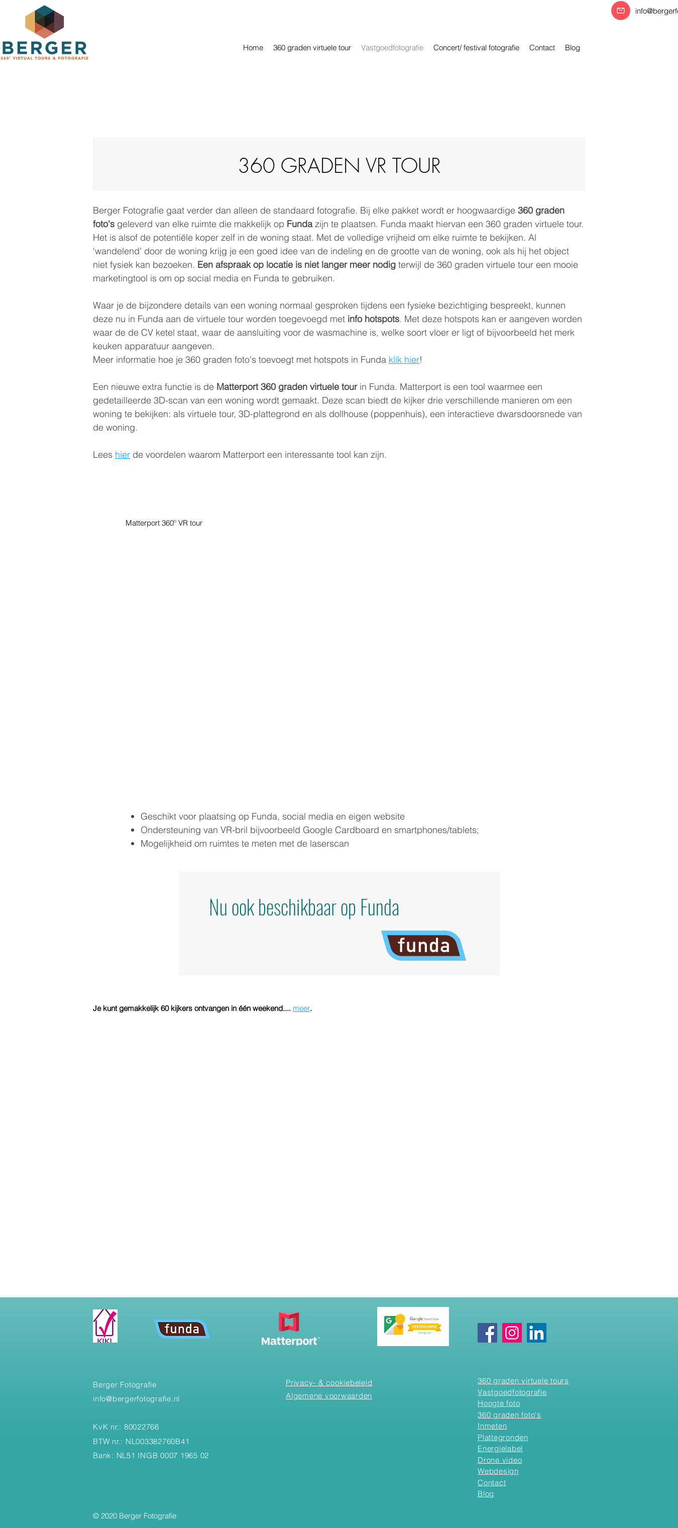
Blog (486, 1493)
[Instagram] (512, 1333)
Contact (492, 1482)
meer (301, 1008)
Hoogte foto (499, 1403)
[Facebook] (487, 1333)
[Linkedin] (536, 1333)
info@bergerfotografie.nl (136, 1398)
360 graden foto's (509, 1414)
